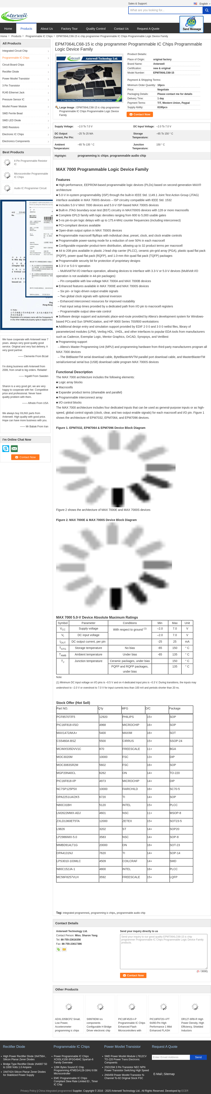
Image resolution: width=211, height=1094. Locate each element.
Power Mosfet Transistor (16, 78)
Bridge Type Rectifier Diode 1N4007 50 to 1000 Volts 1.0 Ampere (25, 1066)
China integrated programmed (55, 1090)
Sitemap (169, 1074)
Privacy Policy (28, 1090)
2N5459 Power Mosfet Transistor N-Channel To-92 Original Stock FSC (124, 1077)
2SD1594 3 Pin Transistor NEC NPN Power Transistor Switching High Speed (126, 1069)
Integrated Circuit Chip (14, 50)
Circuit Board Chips (13, 64)
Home (8, 28)
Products (26, 28)
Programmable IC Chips (39, 36)
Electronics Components (16, 141)
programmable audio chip (131, 912)
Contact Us (121, 28)
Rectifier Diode (10, 71)
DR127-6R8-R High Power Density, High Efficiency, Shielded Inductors (192, 1025)
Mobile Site (159, 1079)
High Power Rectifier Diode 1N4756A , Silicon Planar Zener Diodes (24, 1058)
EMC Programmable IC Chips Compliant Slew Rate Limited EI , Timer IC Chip (76, 1081)
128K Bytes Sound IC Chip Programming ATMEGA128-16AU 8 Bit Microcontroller (75, 1070)
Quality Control (96, 28)
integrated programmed (76, 912)
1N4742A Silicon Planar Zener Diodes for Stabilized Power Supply (24, 1073)
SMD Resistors (10, 127)
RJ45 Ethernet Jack (13, 92)
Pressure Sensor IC (13, 99)
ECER (184, 1090)
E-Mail (157, 1074)
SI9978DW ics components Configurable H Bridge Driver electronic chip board (99, 1027)
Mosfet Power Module (14, 106)
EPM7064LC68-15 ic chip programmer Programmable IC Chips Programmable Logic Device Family (89, 111)
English (205, 3)
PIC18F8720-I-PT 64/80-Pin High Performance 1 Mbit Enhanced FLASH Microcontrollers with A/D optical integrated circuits (162, 1030)
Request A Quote (148, 28)
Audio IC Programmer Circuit (30, 188)
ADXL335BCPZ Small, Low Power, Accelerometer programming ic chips (67, 1025)
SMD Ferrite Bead (12, 113)
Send (198, 1057)
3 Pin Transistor (11, 85)
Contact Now (142, 114)
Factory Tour (69, 28)
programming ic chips (103, 912)
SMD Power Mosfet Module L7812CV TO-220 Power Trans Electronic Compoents (125, 1059)
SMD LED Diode (11, 120)
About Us (47, 28)
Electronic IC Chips (13, 134)
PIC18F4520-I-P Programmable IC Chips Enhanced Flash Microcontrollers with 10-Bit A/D (131, 1027)
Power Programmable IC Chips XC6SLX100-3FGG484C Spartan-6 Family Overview (73, 1059)
